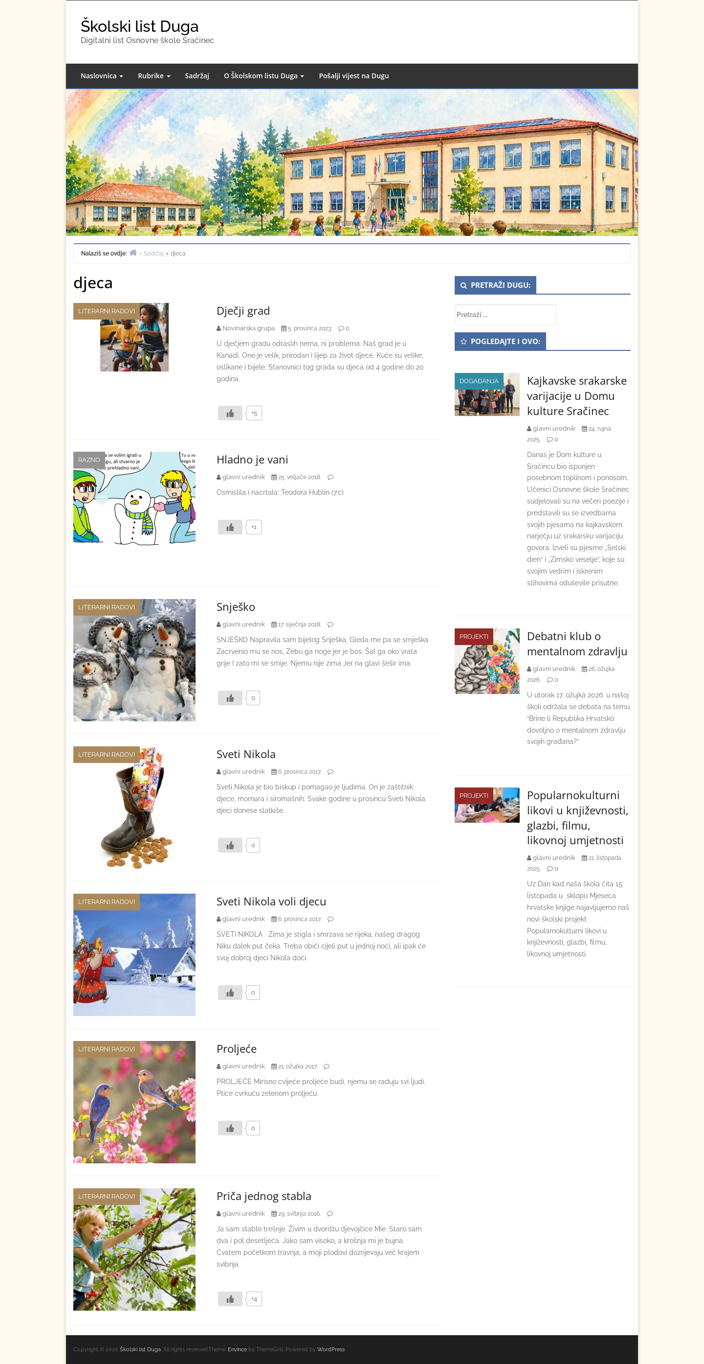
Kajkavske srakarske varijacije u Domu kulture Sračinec (577, 395)
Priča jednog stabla (264, 1195)
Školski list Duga (140, 26)
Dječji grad (243, 310)
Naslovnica (102, 75)
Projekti (474, 636)
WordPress (331, 1349)
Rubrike (154, 75)
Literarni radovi (106, 311)
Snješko (236, 606)
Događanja (479, 381)
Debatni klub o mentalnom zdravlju (577, 643)
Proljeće (237, 1048)
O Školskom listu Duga (264, 75)
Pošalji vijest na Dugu (354, 75)
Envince (237, 1349)
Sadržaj (197, 75)
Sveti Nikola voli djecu (272, 901)
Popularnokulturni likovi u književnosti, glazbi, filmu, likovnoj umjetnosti (578, 817)
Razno (89, 459)
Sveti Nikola (246, 753)
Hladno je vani (252, 459)
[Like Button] (230, 413)
